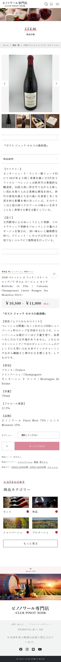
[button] (5, 83)
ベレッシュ (52, 467)
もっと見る (30, 543)
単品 (36, 461)
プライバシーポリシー (39, 624)
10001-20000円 (19, 467)
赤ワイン (44, 461)
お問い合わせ (17, 624)
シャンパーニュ (25, 461)
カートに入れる (37, 446)
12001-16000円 (38, 467)
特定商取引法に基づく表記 (30, 629)
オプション (7, 435)
